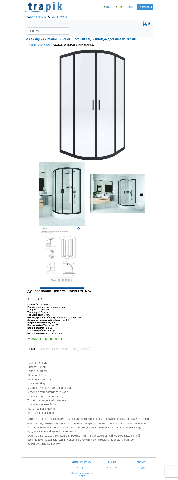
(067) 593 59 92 (38, 16)
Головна (31, 44)
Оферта (81, 467)
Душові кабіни (45, 44)
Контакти (141, 462)
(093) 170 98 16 (59, 16)
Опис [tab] (31, 349)
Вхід (130, 6)
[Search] (49, 31)
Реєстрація (145, 6)
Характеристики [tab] (54, 349)
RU (106, 7)
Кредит (141, 467)
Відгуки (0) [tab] (81, 349)
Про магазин (111, 467)
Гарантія (111, 462)
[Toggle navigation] (32, 23)
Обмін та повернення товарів (82, 474)
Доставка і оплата (81, 462)
